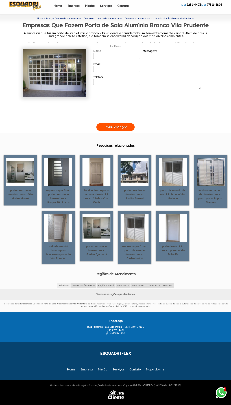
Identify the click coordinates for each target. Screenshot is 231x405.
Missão (90, 6)
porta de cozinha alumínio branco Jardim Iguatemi (96, 244)
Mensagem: (172, 63)
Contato (123, 6)
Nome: (116, 48)
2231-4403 (194, 5)
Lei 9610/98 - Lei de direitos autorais (133, 300)
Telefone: (116, 74)
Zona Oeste (153, 279)
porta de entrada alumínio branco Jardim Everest (134, 188)
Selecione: (64, 279)
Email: (116, 61)
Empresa (73, 6)
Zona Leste (123, 279)
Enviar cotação (115, 121)
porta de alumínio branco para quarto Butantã (173, 244)
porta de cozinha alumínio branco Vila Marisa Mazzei (20, 188)
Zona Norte (138, 279)
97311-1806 (214, 5)
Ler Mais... (115, 40)
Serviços (106, 6)
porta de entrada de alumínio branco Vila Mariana (172, 188)
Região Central (106, 279)
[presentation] (115, 113)
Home (57, 6)
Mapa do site (155, 363)
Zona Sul (167, 279)
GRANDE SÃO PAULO (84, 279)
